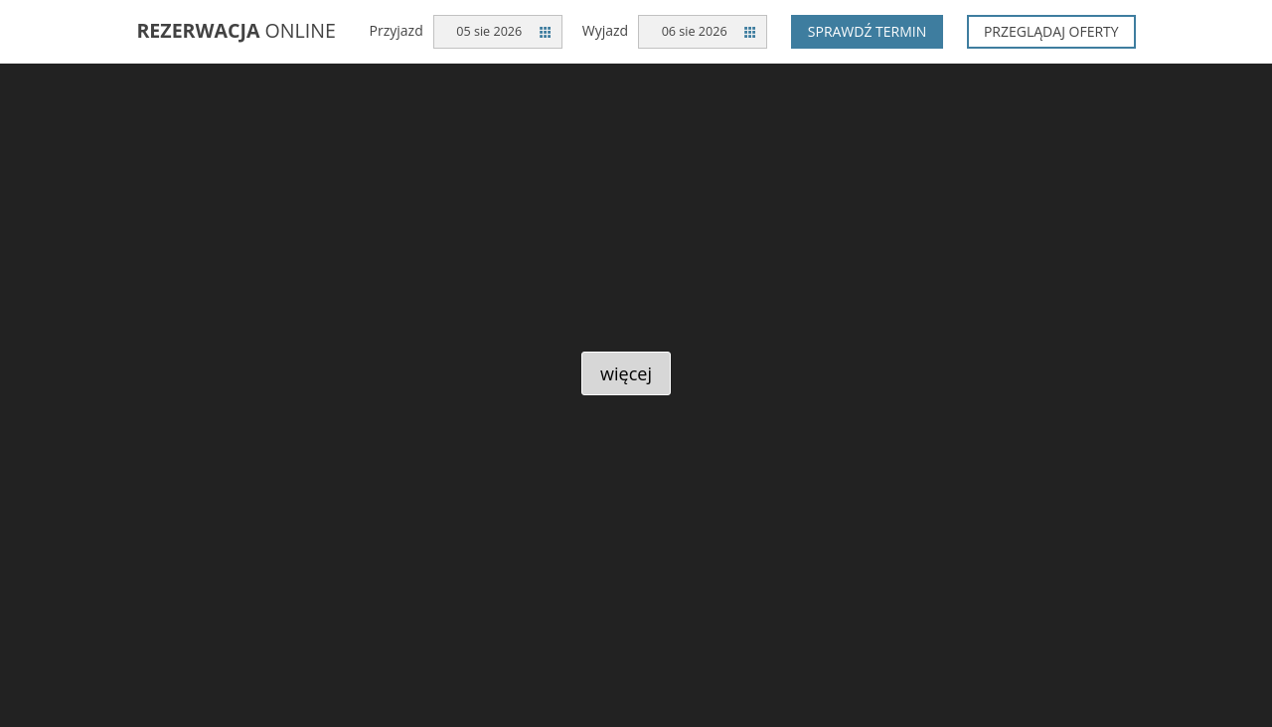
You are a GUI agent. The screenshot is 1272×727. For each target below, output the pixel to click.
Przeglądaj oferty (1051, 31)
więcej (626, 373)
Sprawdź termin (867, 31)
